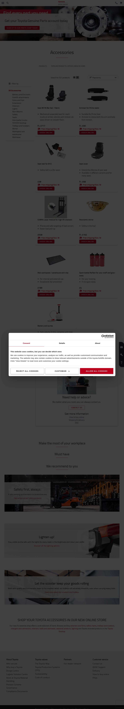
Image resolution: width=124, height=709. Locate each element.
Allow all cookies (96, 371)
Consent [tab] (26, 343)
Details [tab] (62, 343)
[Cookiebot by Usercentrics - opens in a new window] (103, 336)
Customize (62, 371)
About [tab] (97, 343)
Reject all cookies (27, 371)
